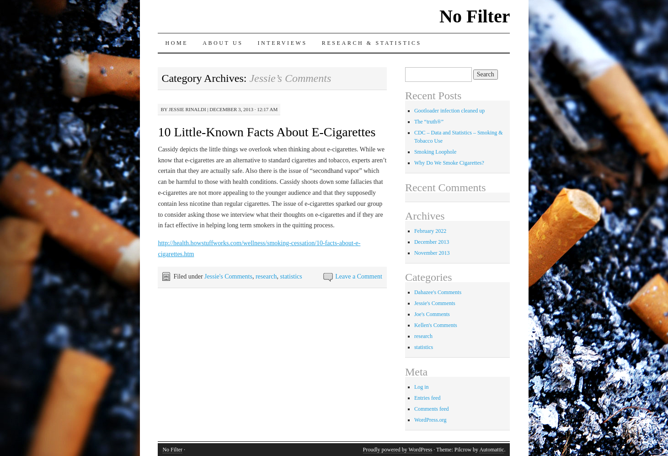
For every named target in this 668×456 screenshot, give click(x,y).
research (266, 276)
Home (176, 43)
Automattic (491, 449)
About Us (223, 43)
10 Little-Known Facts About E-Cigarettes (266, 132)
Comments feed (431, 409)
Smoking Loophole (435, 152)
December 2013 (431, 242)
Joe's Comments (432, 314)
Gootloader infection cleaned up (449, 110)
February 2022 (430, 231)
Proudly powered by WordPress (398, 449)
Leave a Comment (358, 276)
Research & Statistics (372, 43)
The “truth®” (429, 121)
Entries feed (427, 398)
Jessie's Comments (228, 276)
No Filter (474, 16)
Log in (421, 387)
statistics (291, 276)
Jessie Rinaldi (187, 109)
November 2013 (432, 253)
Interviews (282, 43)
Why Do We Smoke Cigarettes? (449, 163)
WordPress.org (430, 420)
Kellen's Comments (435, 325)
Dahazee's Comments (437, 292)
